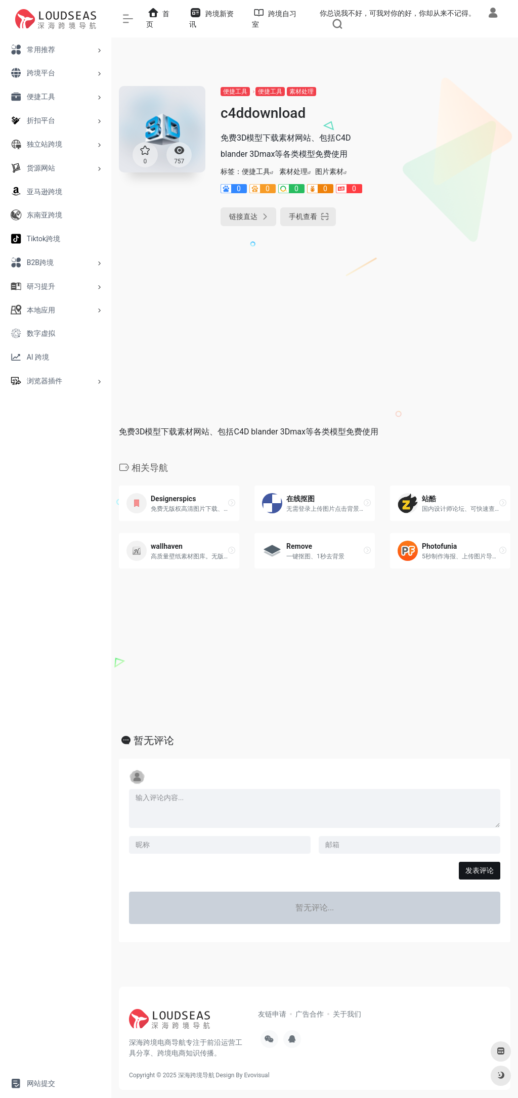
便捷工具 (235, 91)
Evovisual (256, 1075)
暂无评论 (154, 740)
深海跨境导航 (196, 1075)
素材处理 (301, 91)
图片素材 (329, 171)
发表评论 (479, 870)
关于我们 (347, 1014)
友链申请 (272, 1014)
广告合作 (309, 1014)
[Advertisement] (450, 237)
